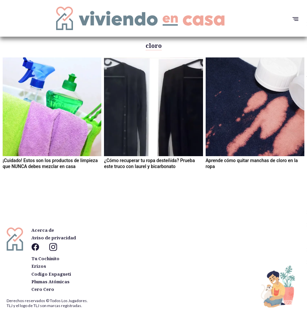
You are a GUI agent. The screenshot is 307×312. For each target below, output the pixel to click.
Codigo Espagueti (51, 274)
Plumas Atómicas (50, 282)
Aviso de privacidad (53, 238)
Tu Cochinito (45, 258)
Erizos (38, 266)
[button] (293, 19)
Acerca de (42, 230)
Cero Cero (42, 289)
